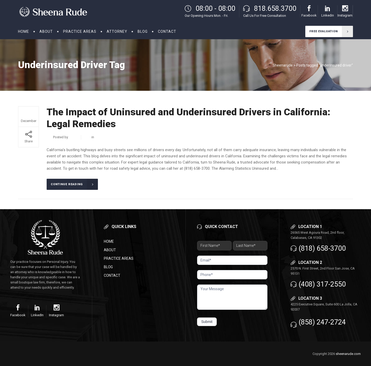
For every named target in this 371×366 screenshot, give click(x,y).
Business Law (105, 137)
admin (73, 137)
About (110, 250)
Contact (112, 275)
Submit (207, 322)
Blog (108, 267)
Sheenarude (283, 65)
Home (109, 241)
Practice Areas (118, 258)
